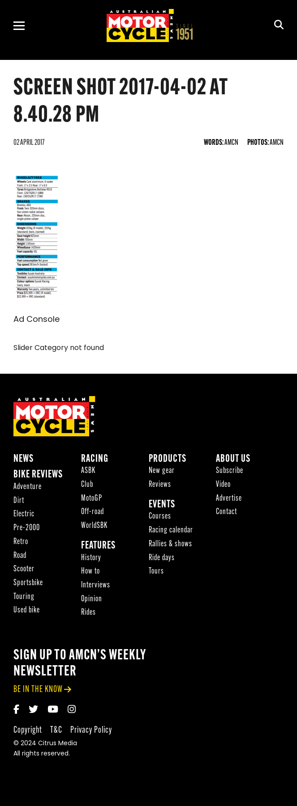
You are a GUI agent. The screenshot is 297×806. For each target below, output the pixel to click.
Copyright (27, 731)
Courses (160, 518)
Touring (23, 598)
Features (98, 547)
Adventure (27, 488)
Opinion (91, 600)
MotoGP (91, 500)
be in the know (38, 691)
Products (167, 461)
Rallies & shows (170, 545)
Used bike (26, 612)
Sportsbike (28, 584)
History (91, 559)
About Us (233, 461)
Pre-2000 (26, 529)
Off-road (92, 514)
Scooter (23, 570)
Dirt (18, 502)
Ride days (162, 559)
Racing (94, 461)
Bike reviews (38, 477)
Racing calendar (171, 531)
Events (162, 506)
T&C (56, 731)
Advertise (229, 500)
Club (87, 486)
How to (90, 573)
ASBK (88, 472)
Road (19, 557)
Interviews (95, 586)
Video (223, 486)
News (23, 461)
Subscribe (229, 472)
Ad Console (36, 320)
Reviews (160, 486)
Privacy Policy (91, 731)
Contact (226, 514)
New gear (162, 472)
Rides (88, 614)
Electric (23, 516)
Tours (156, 573)
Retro (20, 543)
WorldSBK (94, 527)
